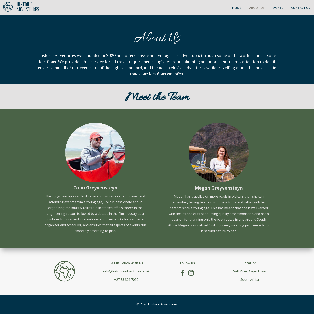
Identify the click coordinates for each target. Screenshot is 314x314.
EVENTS (277, 8)
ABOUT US (256, 8)
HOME (236, 8)
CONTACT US (300, 8)
